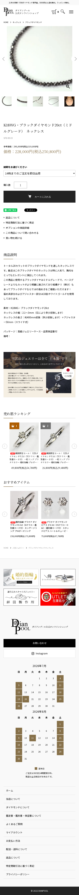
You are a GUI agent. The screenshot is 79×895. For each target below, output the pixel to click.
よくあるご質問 (14, 824)
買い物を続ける (14, 238)
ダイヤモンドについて (18, 807)
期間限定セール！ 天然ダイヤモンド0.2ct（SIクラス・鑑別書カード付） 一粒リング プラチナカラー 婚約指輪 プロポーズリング (24, 458)
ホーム (9, 790)
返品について (13, 217)
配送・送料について (16, 849)
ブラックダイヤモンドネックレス (41, 548)
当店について (13, 799)
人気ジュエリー (18, 548)
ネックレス (17, 22)
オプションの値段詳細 (17, 227)
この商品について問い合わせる (22, 232)
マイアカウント (14, 832)
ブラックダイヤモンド (33, 22)
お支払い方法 (13, 840)
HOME (6, 22)
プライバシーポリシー (18, 874)
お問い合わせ (40, 643)
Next (75, 58)
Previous (4, 58)
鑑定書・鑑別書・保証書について (23, 815)
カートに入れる (39, 196)
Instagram (40, 653)
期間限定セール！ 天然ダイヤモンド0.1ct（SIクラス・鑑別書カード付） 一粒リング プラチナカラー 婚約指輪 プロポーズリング (55, 458)
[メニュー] (71, 12)
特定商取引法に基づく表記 (20, 222)
